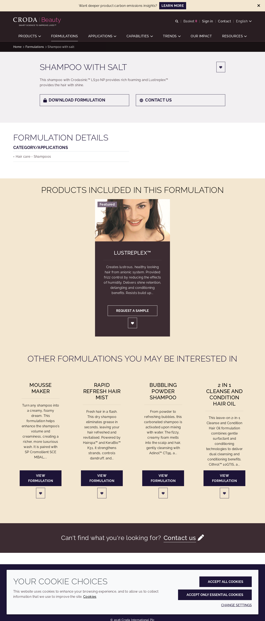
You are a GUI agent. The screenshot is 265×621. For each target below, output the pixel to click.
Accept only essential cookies (215, 595)
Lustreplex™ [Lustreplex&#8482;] (132, 253)
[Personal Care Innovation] (37, 20)
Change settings (236, 605)
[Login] (220, 67)
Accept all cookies (225, 582)
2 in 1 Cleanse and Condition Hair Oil (224, 394)
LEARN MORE (172, 6)
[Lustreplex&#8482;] (132, 220)
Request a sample (132, 311)
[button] (29, 36)
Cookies (89, 597)
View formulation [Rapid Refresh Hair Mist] (101, 478)
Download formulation (74, 100)
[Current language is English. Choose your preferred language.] (244, 21)
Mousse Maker (40, 388)
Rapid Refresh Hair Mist (102, 391)
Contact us (155, 100)
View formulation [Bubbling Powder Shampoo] (163, 478)
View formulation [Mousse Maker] (40, 478)
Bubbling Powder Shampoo (163, 391)
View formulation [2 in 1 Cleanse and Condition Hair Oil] (224, 478)
